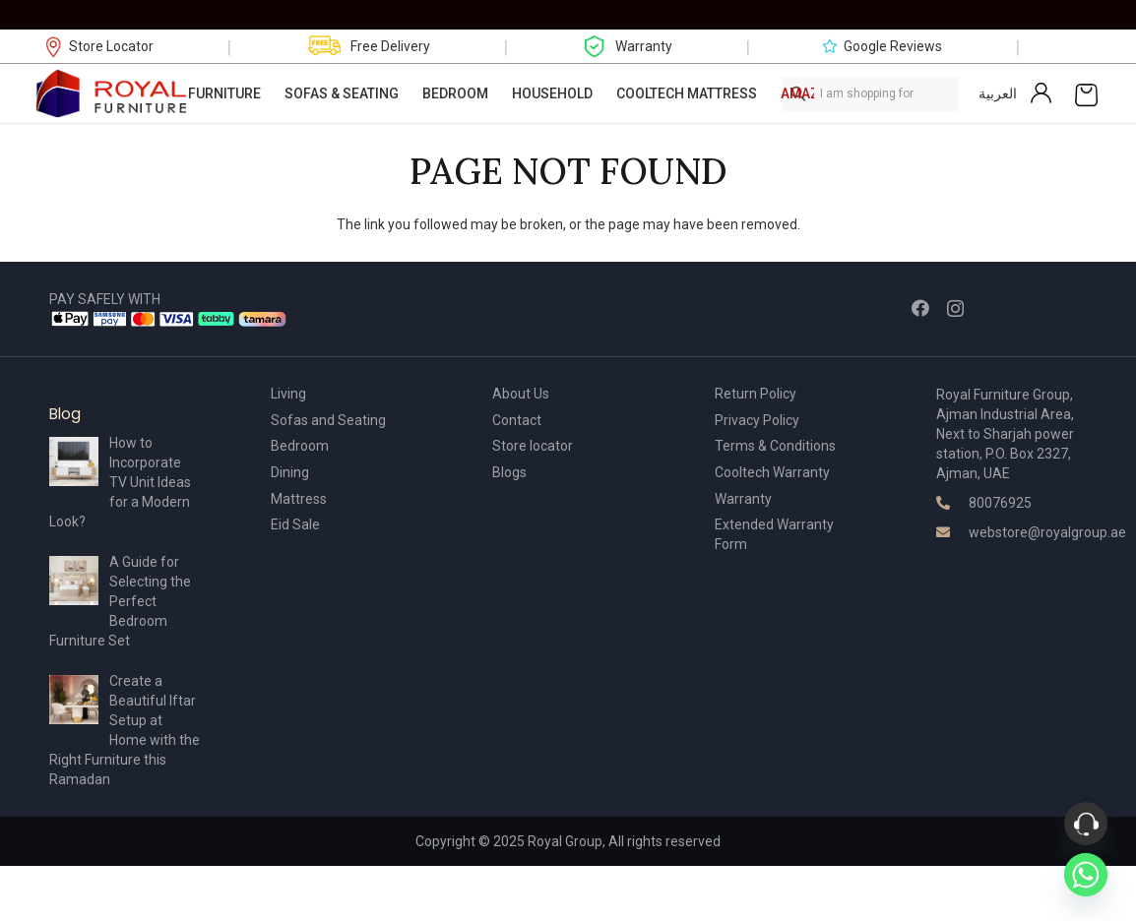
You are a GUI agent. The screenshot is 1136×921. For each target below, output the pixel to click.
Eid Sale (295, 524)
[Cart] (1086, 93)
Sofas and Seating (328, 420)
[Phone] (1085, 823)
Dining (290, 472)
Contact (516, 420)
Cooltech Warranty (772, 472)
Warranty (743, 499)
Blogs (509, 472)
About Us (520, 393)
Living (288, 393)
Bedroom (300, 446)
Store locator (532, 446)
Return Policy (755, 393)
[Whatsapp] (1085, 874)
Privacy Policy (757, 420)
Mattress (299, 499)
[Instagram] (955, 309)
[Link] (112, 93)
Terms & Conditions (775, 446)
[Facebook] (920, 308)
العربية (997, 93)
